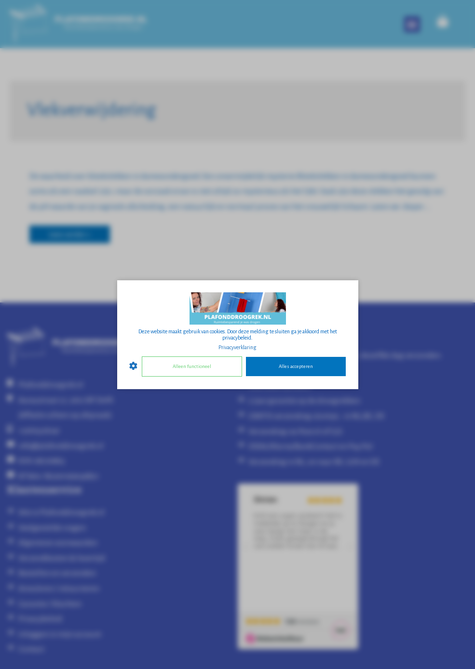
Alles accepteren (296, 366)
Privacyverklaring (237, 347)
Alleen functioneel (192, 366)
